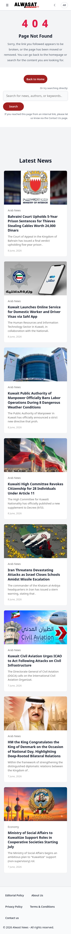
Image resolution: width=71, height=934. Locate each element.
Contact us (12, 918)
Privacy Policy (13, 906)
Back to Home (35, 79)
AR (64, 5)
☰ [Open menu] (7, 5)
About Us (37, 895)
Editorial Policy (14, 895)
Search (13, 106)
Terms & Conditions (42, 906)
